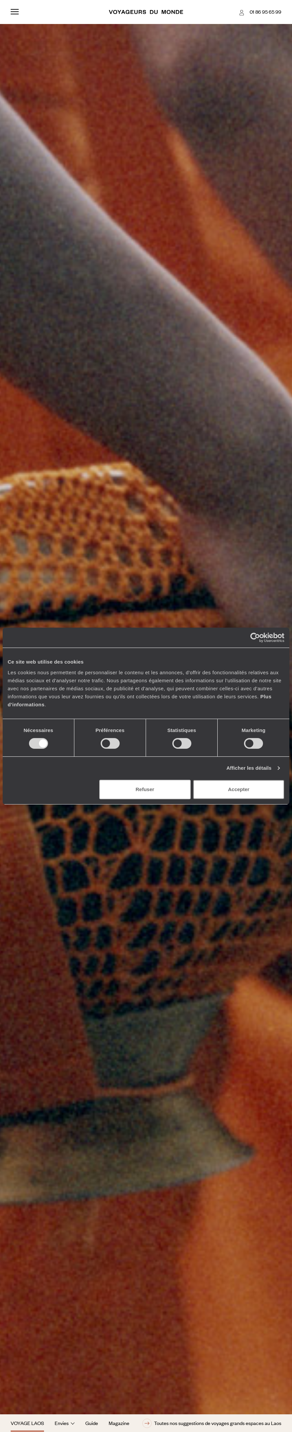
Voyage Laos (27, 1423)
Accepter (238, 789)
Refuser (145, 789)
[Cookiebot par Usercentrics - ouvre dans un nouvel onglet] (255, 638)
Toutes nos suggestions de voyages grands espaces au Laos (211, 1423)
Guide (91, 1423)
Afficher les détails (248, 768)
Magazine (119, 1423)
